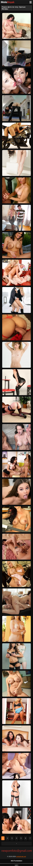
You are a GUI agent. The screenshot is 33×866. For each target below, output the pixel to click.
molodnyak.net (21, 856)
